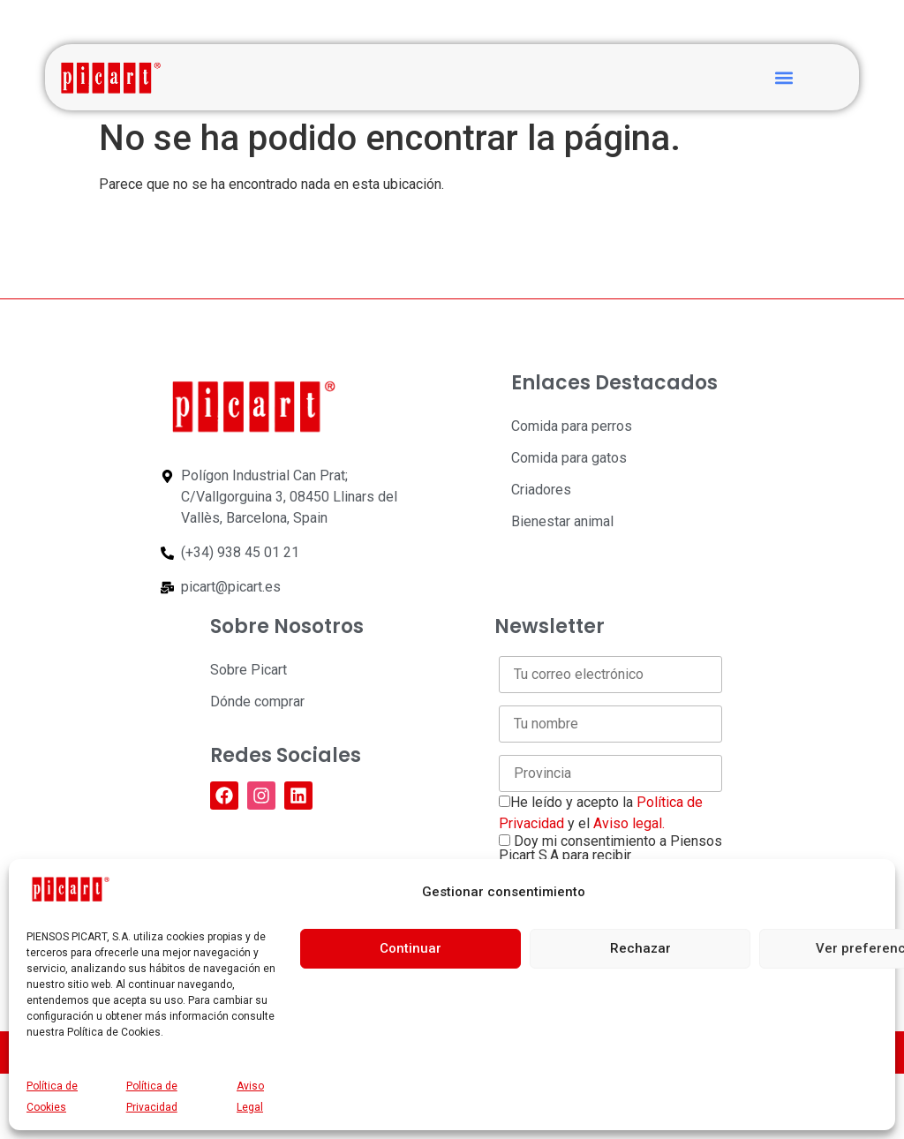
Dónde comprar (257, 701)
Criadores (541, 489)
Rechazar (640, 948)
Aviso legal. (629, 823)
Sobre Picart (248, 669)
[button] (783, 77)
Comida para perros (571, 426)
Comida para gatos (569, 457)
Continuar (410, 948)
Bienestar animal (562, 521)
